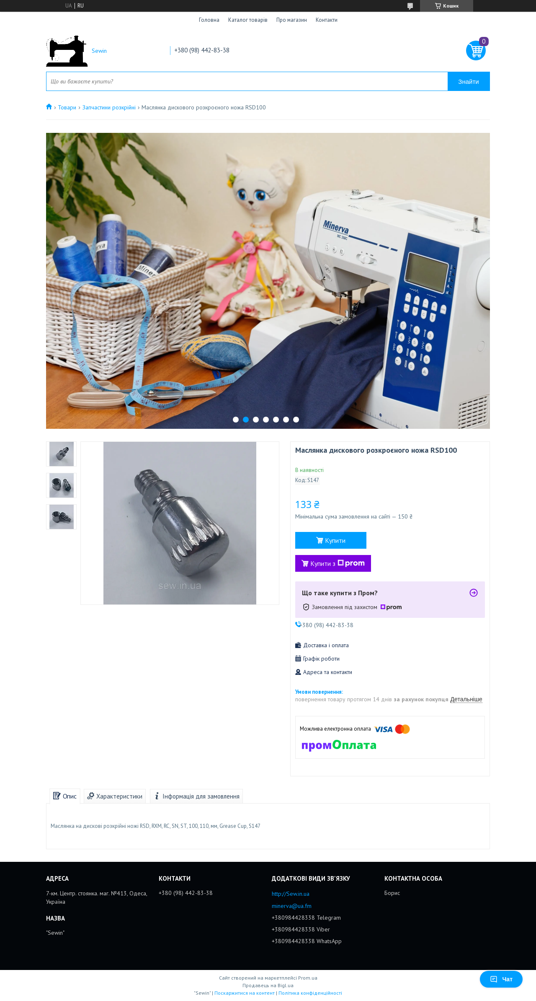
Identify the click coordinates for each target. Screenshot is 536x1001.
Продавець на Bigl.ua (268, 985)
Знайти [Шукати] (468, 81)
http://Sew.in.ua (290, 893)
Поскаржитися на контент (244, 993)
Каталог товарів (248, 19)
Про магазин (291, 19)
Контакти (327, 19)
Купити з (337, 563)
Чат (501, 979)
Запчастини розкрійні (109, 107)
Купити (335, 540)
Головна (209, 19)
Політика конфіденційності (310, 993)
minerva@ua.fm (292, 906)
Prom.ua (307, 978)
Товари (67, 107)
